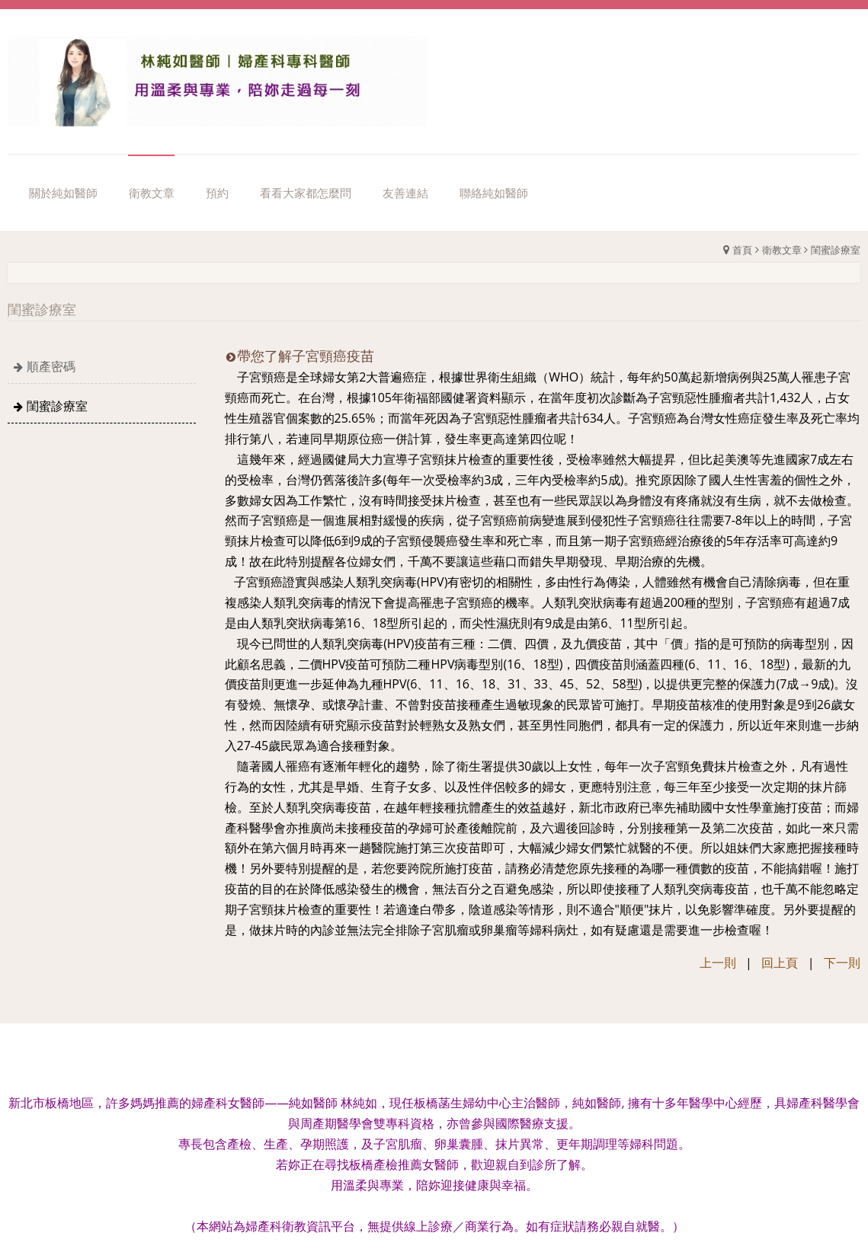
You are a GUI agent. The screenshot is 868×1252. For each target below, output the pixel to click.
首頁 (742, 250)
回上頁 (779, 962)
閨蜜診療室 (835, 250)
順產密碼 (51, 366)
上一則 (718, 962)
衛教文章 (782, 250)
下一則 (842, 962)
